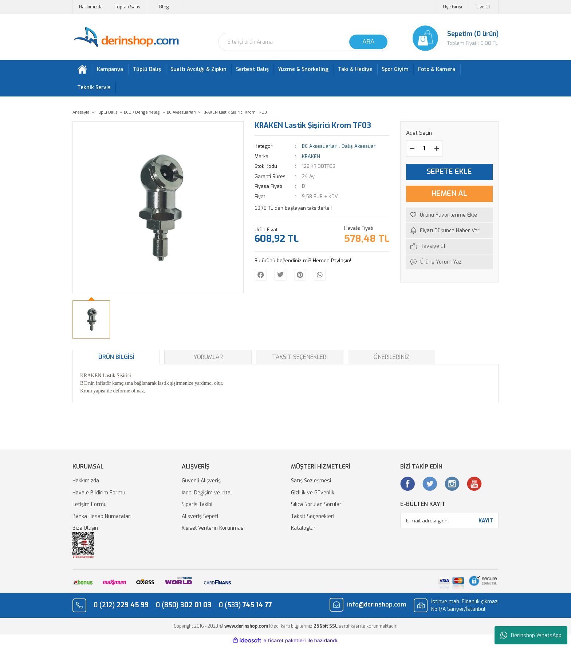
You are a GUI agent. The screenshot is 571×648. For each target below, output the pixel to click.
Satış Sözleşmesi (311, 482)
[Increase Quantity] (436, 150)
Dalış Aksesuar (358, 148)
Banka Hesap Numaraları (101, 517)
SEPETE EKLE (449, 173)
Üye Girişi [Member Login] (452, 7)
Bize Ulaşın (85, 529)
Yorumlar (208, 359)
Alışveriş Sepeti (200, 517)
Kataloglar (303, 529)
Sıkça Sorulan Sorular (316, 506)
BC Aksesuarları (320, 148)
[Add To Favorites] (449, 216)
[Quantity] (424, 150)
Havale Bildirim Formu (98, 494)
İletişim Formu (89, 506)
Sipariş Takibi (197, 506)
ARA (368, 41)
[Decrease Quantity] (411, 150)
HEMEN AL (449, 195)
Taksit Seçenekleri (300, 359)
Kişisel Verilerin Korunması (213, 529)
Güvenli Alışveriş (201, 482)
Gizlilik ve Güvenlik (312, 494)
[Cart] (449, 38)
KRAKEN (311, 158)
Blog (164, 7)
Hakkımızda (91, 7)
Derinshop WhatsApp (531, 635)
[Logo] (126, 37)
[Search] (303, 42)
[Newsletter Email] (449, 522)
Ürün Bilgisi (116, 359)
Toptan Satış (127, 7)
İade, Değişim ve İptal (207, 494)
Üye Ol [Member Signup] (483, 7)
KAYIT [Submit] (486, 522)
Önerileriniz (392, 359)
